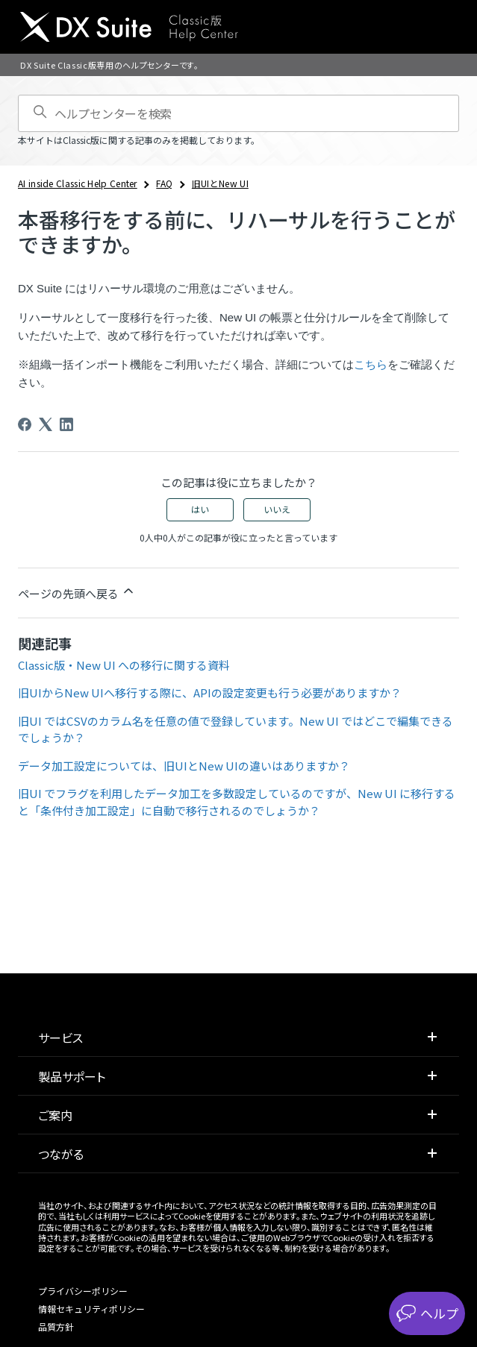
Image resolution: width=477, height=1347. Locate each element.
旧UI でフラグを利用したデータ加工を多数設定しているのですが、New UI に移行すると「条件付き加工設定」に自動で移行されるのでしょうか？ (236, 801)
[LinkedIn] (66, 424)
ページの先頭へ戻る (77, 592)
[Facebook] (24, 424)
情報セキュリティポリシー (91, 1308)
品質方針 (56, 1326)
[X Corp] (45, 424)
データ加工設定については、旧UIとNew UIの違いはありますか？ (184, 765)
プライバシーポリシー (83, 1290)
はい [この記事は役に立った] (200, 509)
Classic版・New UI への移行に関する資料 (124, 665)
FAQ (164, 183)
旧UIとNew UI (220, 183)
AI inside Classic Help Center (77, 183)
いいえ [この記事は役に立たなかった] (277, 509)
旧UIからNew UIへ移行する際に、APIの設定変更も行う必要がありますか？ (210, 692)
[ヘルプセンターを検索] (238, 113)
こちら (370, 364)
